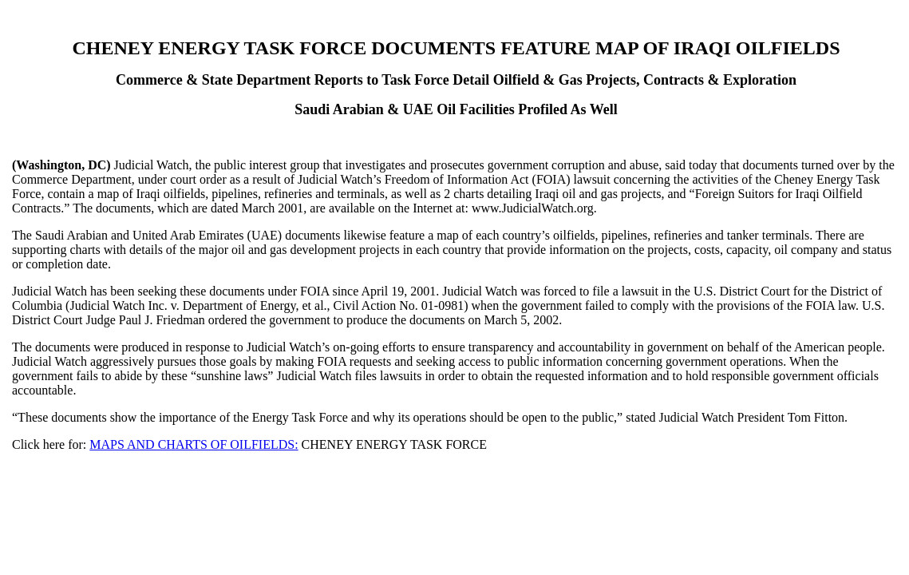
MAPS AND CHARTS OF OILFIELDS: (193, 444)
